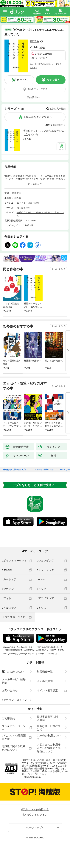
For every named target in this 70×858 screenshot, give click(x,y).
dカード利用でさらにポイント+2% (44, 64)
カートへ (22, 79)
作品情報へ (33, 97)
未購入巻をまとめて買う (37, 116)
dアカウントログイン (14, 699)
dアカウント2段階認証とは (14, 737)
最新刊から (60, 125)
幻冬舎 (17, 198)
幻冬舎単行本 (23, 207)
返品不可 (33, 68)
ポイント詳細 (38, 58)
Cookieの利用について (49, 737)
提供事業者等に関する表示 (48, 718)
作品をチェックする (37, 89)
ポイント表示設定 (47, 690)
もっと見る (57, 269)
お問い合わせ (10, 690)
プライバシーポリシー (13, 728)
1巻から (49, 125)
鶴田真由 (34, 41)
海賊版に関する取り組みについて (13, 748)
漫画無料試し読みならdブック (15, 470)
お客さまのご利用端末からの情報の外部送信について (48, 748)
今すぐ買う (53, 79)
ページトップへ (35, 827)
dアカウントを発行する (35, 809)
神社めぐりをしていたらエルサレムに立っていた (43, 132)
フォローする (41, 41)
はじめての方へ (13, 671)
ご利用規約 (8, 718)
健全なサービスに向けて (48, 728)
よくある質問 (45, 681)
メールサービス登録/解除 (14, 681)
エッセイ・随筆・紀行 (28, 203)
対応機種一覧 (45, 671)
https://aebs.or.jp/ (32, 777)
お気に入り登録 (58, 108)
